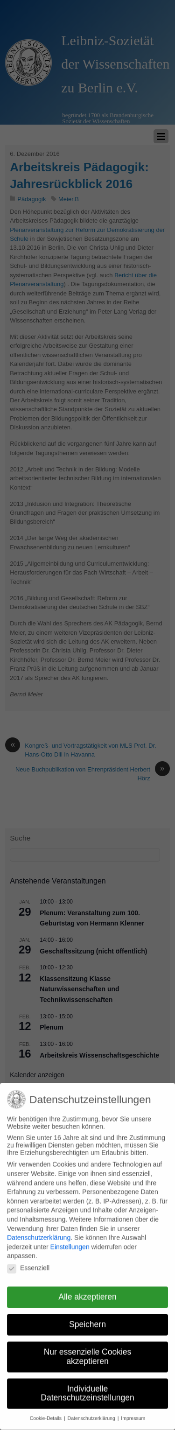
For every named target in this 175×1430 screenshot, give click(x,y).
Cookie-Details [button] (46, 1410)
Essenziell (28, 1259)
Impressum (133, 1410)
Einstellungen (70, 1238)
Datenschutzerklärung (38, 1229)
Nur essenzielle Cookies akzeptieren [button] (88, 1348)
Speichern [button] (87, 1316)
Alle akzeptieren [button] (87, 1288)
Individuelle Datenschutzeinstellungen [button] (87, 1385)
